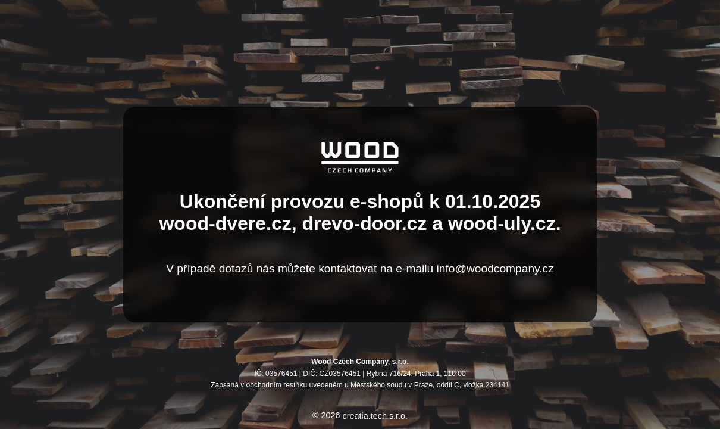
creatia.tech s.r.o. (375, 416)
